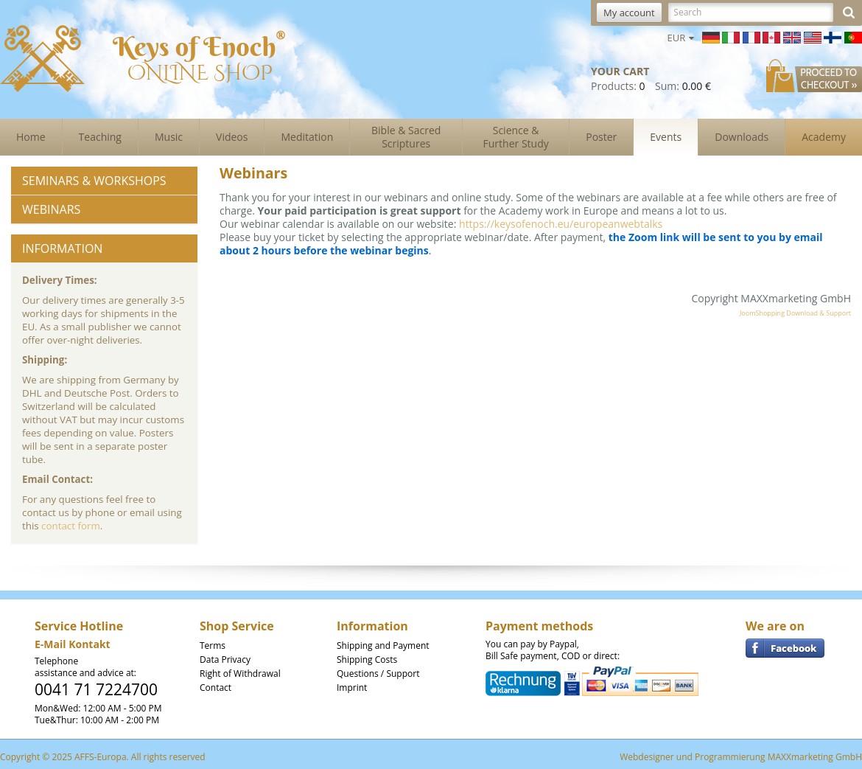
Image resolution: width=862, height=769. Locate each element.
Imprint (352, 687)
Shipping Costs (367, 659)
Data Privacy (225, 659)
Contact (215, 687)
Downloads (741, 137)
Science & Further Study (516, 136)
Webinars (51, 209)
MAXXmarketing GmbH (815, 757)
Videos (232, 137)
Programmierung (730, 757)
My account (629, 12)
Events (665, 137)
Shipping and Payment (383, 645)
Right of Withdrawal (240, 673)
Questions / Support (378, 673)
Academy (824, 137)
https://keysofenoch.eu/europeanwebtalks (560, 224)
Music (169, 137)
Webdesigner (647, 757)
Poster (601, 137)
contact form (70, 525)
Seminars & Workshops (94, 181)
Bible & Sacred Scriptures (406, 136)
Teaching (100, 137)
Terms (212, 645)
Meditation (307, 137)
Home (31, 137)
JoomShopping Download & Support (795, 313)
